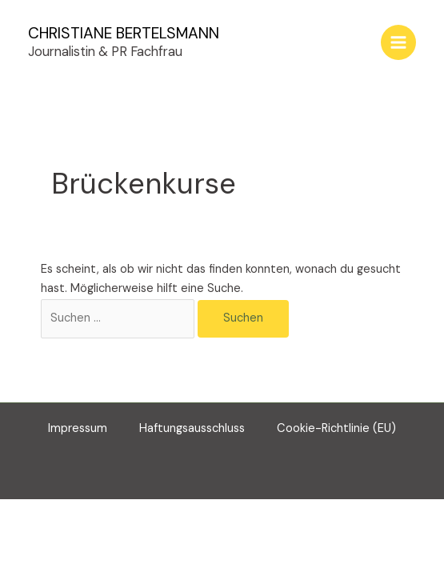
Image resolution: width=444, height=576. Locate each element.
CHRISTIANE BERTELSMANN (123, 33)
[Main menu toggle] (398, 42)
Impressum (77, 428)
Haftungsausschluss (192, 428)
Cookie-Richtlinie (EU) (336, 428)
